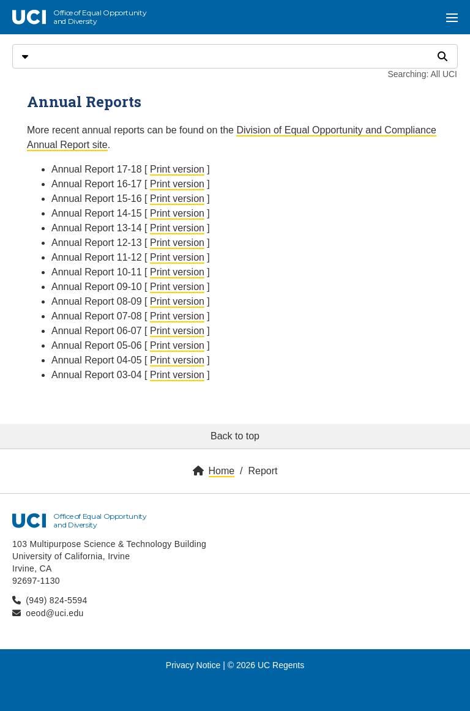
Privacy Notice (193, 665)
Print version (177, 169)
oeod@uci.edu (54, 613)
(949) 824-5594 (56, 600)
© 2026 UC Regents (266, 665)
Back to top (235, 436)
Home (222, 471)
